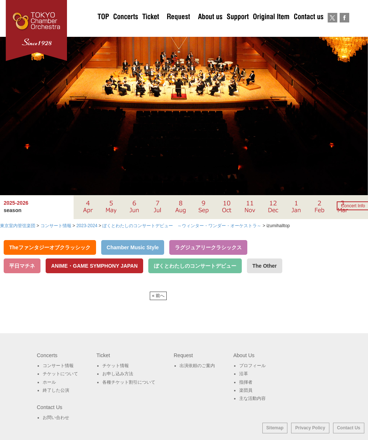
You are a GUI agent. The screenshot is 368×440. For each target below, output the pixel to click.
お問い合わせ (308, 29)
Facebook (344, 29)
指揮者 (245, 382)
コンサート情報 (58, 365)
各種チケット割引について (128, 382)
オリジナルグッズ (271, 29)
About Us (210, 29)
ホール (49, 382)
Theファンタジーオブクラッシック (50, 247)
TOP (103, 29)
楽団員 (245, 390)
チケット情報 (115, 365)
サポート (237, 29)
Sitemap (275, 427)
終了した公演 (56, 390)
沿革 (243, 373)
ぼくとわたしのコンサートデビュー (195, 266)
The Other (264, 266)
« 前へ (158, 295)
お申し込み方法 (117, 373)
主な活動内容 (252, 398)
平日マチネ (22, 266)
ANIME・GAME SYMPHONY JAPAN (94, 266)
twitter (332, 29)
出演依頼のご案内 (178, 29)
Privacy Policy (310, 427)
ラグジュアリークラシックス (208, 247)
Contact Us (348, 427)
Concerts (125, 29)
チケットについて (150, 29)
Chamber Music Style (133, 247)
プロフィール (252, 365)
